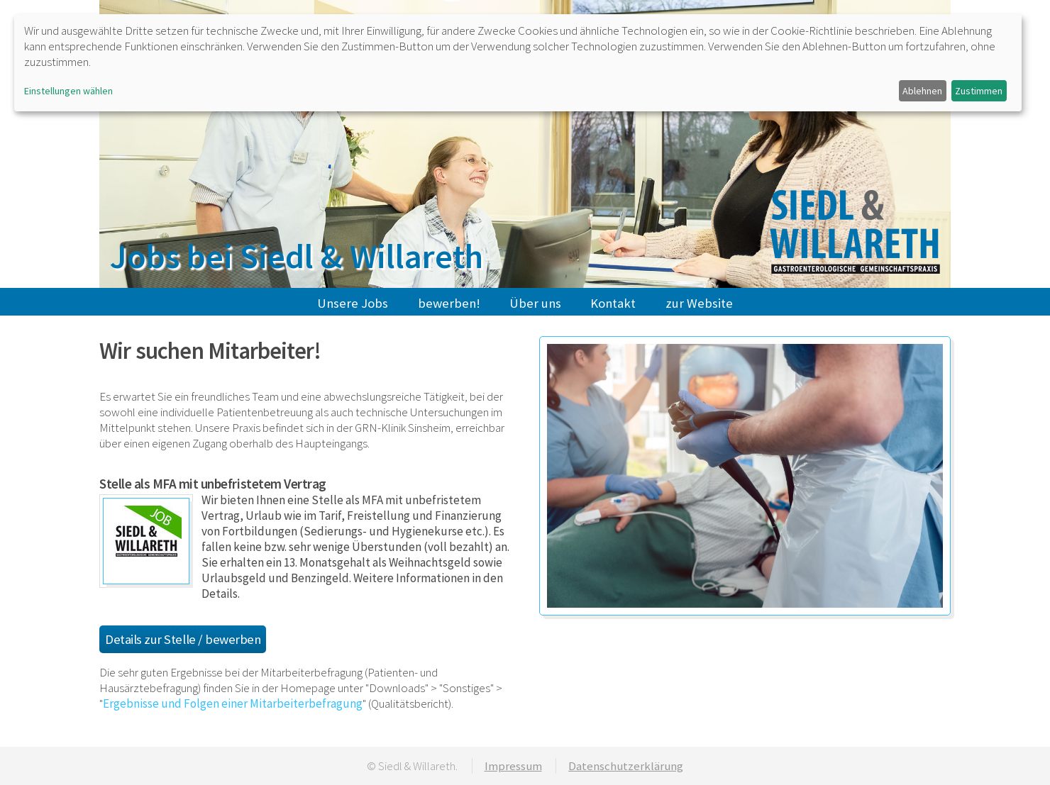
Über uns (535, 303)
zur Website (699, 303)
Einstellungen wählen (68, 90)
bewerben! (449, 303)
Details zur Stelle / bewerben (182, 639)
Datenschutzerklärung (625, 766)
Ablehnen (922, 90)
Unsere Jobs (352, 303)
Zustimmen (978, 90)
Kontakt (613, 303)
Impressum (513, 766)
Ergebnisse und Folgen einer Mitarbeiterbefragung (233, 703)
